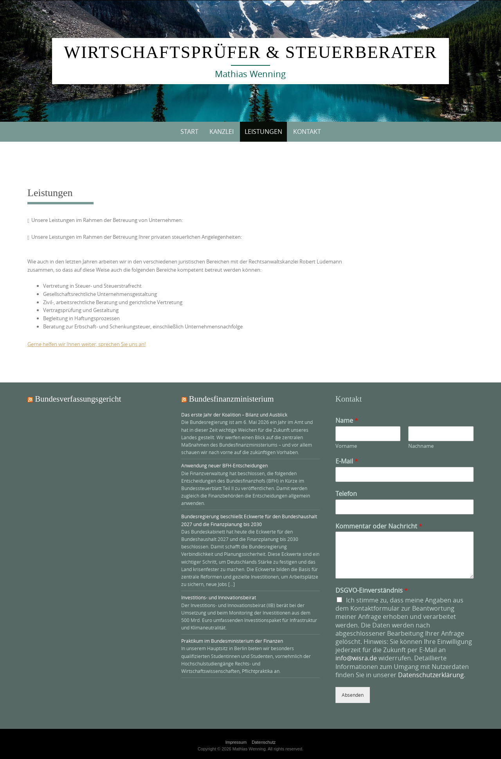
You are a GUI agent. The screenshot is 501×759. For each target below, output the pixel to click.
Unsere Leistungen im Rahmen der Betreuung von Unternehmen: (107, 220)
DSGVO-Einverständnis (371, 590)
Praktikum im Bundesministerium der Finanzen (232, 641)
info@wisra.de (356, 658)
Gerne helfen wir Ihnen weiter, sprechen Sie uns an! (86, 344)
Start (189, 131)
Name (346, 420)
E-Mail (346, 461)
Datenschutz (264, 742)
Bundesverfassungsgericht (78, 399)
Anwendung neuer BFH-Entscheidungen (224, 465)
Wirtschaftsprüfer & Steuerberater (250, 52)
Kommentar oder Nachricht (378, 526)
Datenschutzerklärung (431, 675)
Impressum (236, 742)
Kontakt (307, 131)
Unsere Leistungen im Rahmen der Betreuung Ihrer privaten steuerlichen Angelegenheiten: (136, 236)
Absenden (353, 695)
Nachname (421, 446)
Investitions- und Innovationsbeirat (218, 597)
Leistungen (263, 131)
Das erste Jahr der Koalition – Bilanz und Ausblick (234, 414)
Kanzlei (221, 131)
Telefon (346, 494)
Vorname (346, 446)
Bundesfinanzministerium (231, 399)
